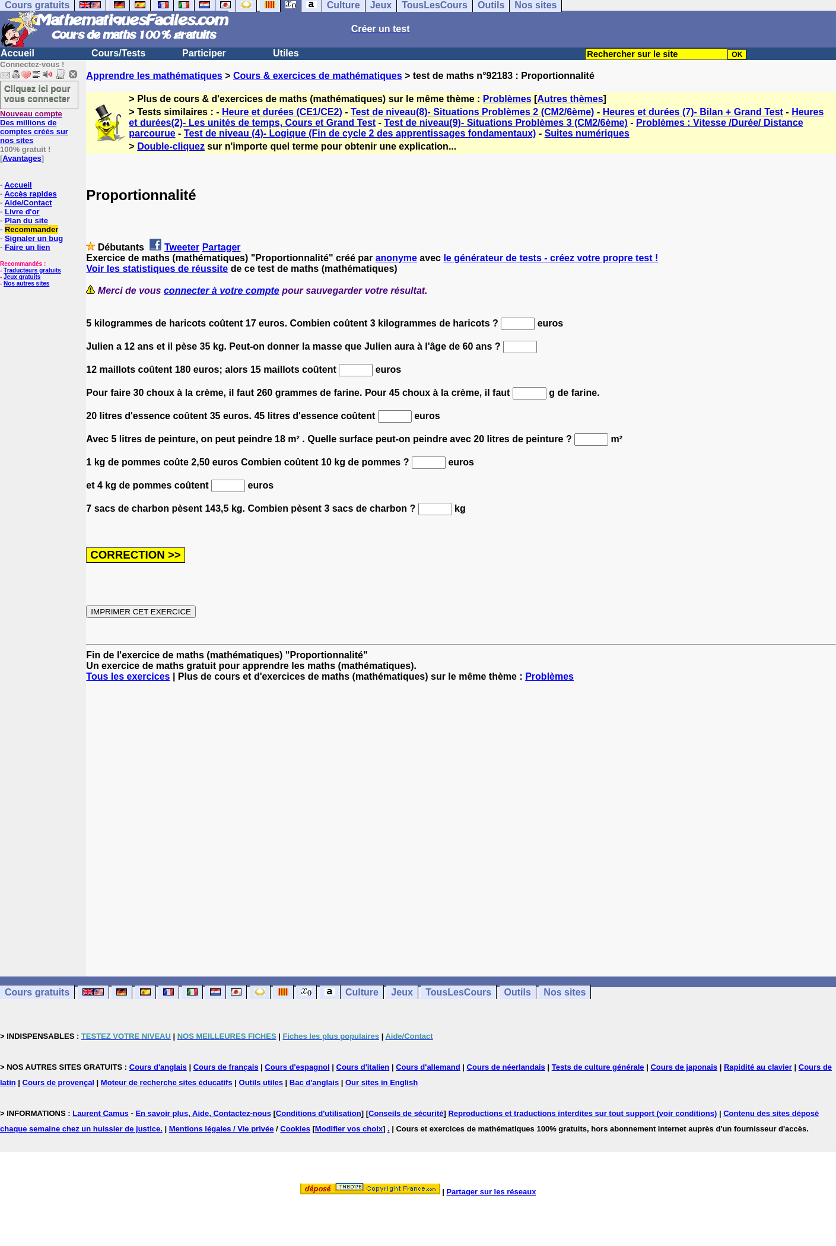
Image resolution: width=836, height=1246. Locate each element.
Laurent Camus (100, 1113)
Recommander (31, 229)
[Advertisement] (461, 818)
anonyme (396, 258)
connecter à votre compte (221, 291)
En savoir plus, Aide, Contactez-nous (203, 1113)
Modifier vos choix (349, 1128)
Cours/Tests (118, 53)
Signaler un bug (34, 238)
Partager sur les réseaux (491, 1191)
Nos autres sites (26, 283)
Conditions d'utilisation (318, 1113)
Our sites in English (381, 1082)
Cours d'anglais (158, 1067)
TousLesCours (458, 992)
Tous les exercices (128, 676)
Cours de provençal (58, 1082)
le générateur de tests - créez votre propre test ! (550, 258)
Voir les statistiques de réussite (157, 269)
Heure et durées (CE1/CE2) (282, 112)
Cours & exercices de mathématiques (317, 76)
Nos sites (564, 992)
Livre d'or (22, 211)
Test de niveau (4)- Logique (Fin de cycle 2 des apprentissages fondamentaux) (360, 133)
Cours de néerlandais (506, 1067)
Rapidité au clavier (758, 1067)
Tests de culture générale (598, 1067)
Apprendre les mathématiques (154, 76)
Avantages (21, 158)
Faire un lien (27, 247)
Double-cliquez (171, 146)
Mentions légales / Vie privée (221, 1128)
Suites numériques (587, 133)
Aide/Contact (28, 202)
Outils (517, 992)
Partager (221, 247)
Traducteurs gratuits (32, 270)
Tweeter (181, 247)
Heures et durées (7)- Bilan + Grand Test (693, 112)
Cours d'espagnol (297, 1067)
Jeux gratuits (22, 277)
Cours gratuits (37, 992)
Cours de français (226, 1067)
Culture (362, 992)
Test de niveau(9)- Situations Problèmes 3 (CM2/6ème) (505, 123)
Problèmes (507, 99)
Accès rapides (30, 193)
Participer (204, 53)
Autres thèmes (570, 99)
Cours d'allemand (428, 1067)
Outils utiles (261, 1082)
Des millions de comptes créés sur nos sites (34, 127)
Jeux (401, 992)
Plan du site (26, 220)
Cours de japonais (683, 1067)
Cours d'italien (363, 1067)
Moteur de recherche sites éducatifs (167, 1082)
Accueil (17, 53)
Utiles (286, 53)
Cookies (295, 1128)
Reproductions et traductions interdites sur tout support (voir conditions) (582, 1113)
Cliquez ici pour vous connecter (37, 93)
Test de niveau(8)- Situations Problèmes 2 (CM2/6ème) (472, 112)
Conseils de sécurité (405, 1113)
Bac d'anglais (314, 1082)
